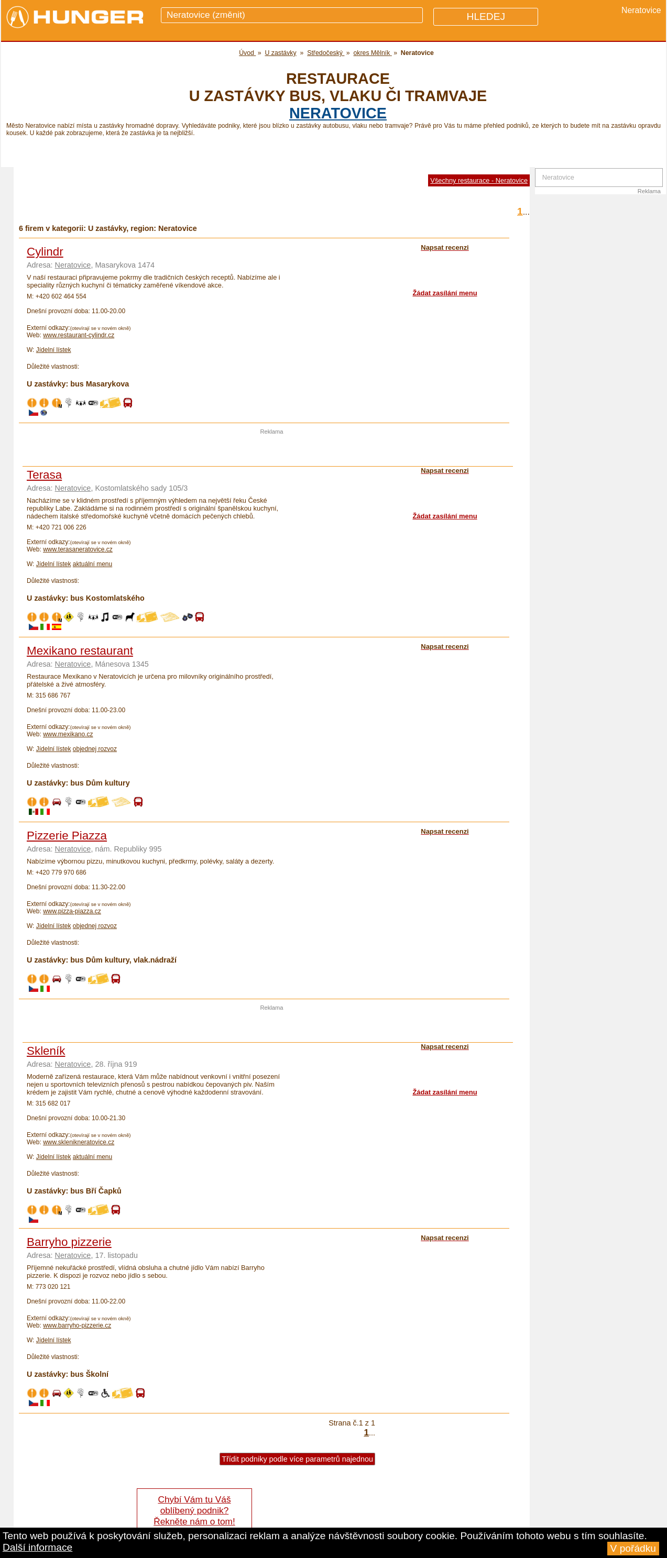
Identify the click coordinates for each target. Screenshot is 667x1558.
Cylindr (45, 251)
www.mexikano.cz (68, 734)
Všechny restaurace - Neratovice (479, 180)
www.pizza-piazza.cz (72, 911)
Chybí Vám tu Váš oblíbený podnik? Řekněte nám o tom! (194, 1510)
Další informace (37, 1547)
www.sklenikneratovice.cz (78, 1142)
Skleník (46, 1050)
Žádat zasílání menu (444, 293)
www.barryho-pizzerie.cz (77, 1325)
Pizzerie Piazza (67, 835)
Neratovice (338, 113)
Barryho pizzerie (69, 1241)
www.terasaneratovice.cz (78, 549)
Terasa (44, 474)
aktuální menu (92, 564)
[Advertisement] (272, 450)
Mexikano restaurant (80, 650)
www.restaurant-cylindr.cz (78, 335)
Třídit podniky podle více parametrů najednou (297, 1459)
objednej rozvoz (95, 749)
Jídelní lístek (53, 349)
